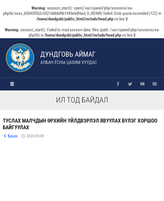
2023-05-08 (35, 136)
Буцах (13, 135)
